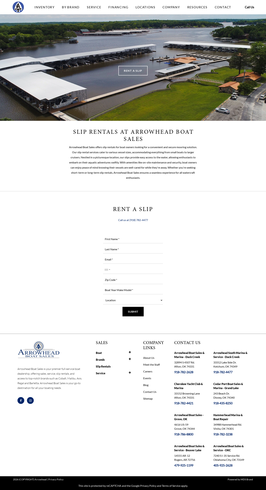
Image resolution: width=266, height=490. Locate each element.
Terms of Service (171, 485)
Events (147, 378)
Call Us (249, 7)
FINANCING (118, 7)
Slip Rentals (103, 366)
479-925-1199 (183, 465)
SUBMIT (133, 311)
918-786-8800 (183, 434)
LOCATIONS (145, 7)
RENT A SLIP (133, 70)
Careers (147, 371)
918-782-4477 (222, 372)
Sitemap (148, 398)
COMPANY (171, 7)
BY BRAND (71, 7)
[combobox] (107, 270)
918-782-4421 (183, 403)
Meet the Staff (151, 364)
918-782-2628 (183, 372)
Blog (145, 385)
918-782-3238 (222, 434)
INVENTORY (44, 7)
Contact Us (149, 391)
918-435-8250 (222, 403)
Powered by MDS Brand (240, 479)
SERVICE (94, 7)
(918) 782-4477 (138, 220)
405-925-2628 (222, 465)
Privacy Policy (55, 479)
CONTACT (223, 7)
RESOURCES (197, 7)
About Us (148, 357)
